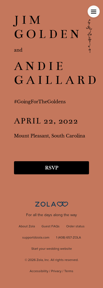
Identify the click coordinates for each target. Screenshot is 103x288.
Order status (75, 226)
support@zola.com (35, 237)
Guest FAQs (50, 226)
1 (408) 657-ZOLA (68, 237)
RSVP (51, 168)
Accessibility (39, 271)
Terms (68, 271)
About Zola (27, 226)
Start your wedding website (51, 249)
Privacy (56, 271)
